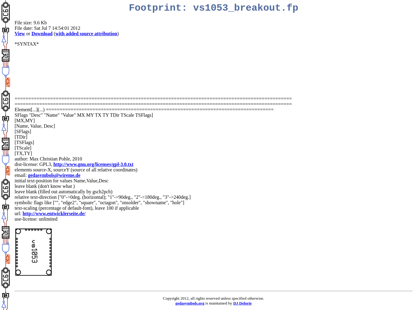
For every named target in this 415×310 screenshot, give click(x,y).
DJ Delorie (242, 303)
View (20, 33)
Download (41, 33)
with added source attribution (86, 33)
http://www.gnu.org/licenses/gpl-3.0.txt (94, 164)
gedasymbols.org (190, 303)
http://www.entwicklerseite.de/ (54, 213)
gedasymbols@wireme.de (54, 175)
